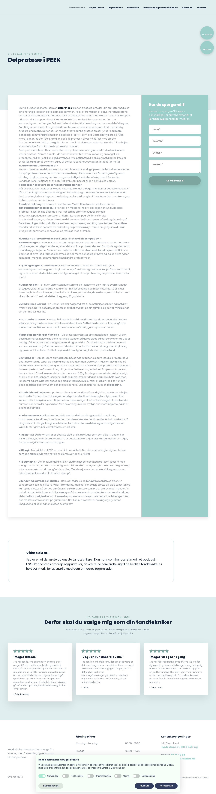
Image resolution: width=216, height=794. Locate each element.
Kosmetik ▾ (133, 7)
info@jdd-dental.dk (182, 758)
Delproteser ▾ (77, 7)
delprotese (65, 108)
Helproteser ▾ (96, 7)
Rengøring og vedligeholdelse (160, 7)
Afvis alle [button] (144, 786)
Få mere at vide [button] (50, 786)
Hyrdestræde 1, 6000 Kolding (179, 747)
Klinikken (187, 7)
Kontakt (201, 7)
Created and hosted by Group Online (190, 777)
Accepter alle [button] (166, 786)
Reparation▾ (115, 7)
